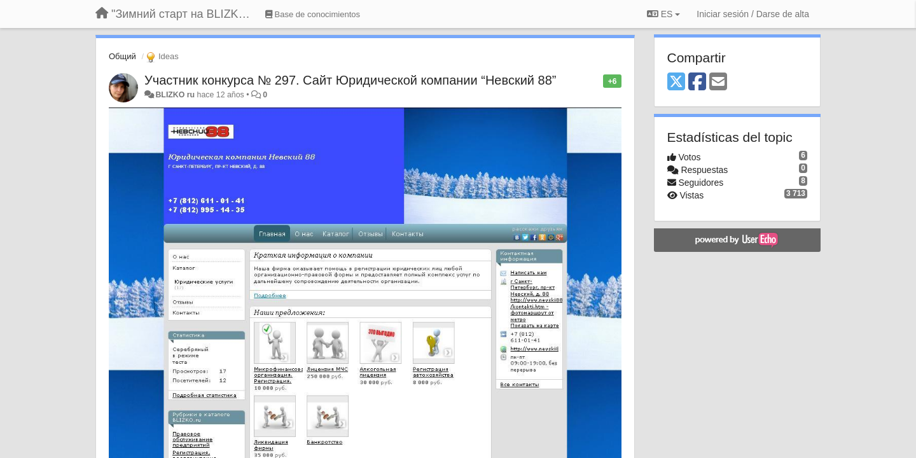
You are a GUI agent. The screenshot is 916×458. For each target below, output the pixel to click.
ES (663, 14)
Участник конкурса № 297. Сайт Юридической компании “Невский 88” (350, 80)
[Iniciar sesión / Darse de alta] (752, 14)
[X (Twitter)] (676, 82)
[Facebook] (697, 82)
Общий (122, 56)
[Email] (718, 82)
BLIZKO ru (176, 94)
